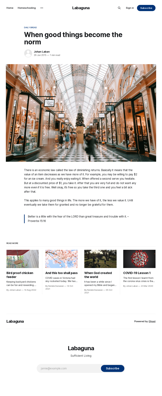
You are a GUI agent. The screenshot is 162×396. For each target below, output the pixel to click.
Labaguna (81, 8)
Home (9, 7)
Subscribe (146, 8)
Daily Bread (30, 27)
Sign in (130, 7)
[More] (41, 7)
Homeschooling (27, 7)
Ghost (152, 321)
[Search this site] (119, 7)
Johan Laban (42, 51)
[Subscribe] (112, 368)
